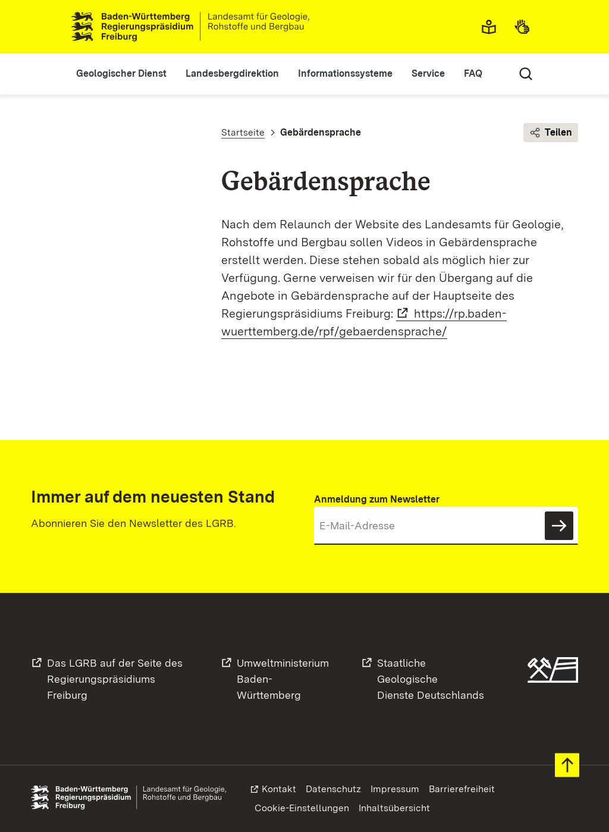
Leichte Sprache (492, 27)
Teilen (550, 133)
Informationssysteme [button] (345, 73)
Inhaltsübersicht (394, 808)
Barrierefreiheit (462, 789)
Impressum (395, 789)
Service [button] (428, 73)
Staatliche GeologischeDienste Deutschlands (430, 679)
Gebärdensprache (526, 27)
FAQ (473, 73)
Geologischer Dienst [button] (121, 73)
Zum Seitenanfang (567, 765)
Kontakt (279, 789)
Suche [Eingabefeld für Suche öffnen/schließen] (526, 74)
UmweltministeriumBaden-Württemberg (283, 679)
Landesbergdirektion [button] (232, 73)
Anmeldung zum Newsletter (377, 499)
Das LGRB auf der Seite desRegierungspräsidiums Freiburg (115, 679)
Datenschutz (333, 789)
